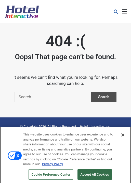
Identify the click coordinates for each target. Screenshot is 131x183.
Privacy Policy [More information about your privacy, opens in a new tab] (52, 165)
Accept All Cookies (94, 176)
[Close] (122, 136)
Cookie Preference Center (50, 176)
